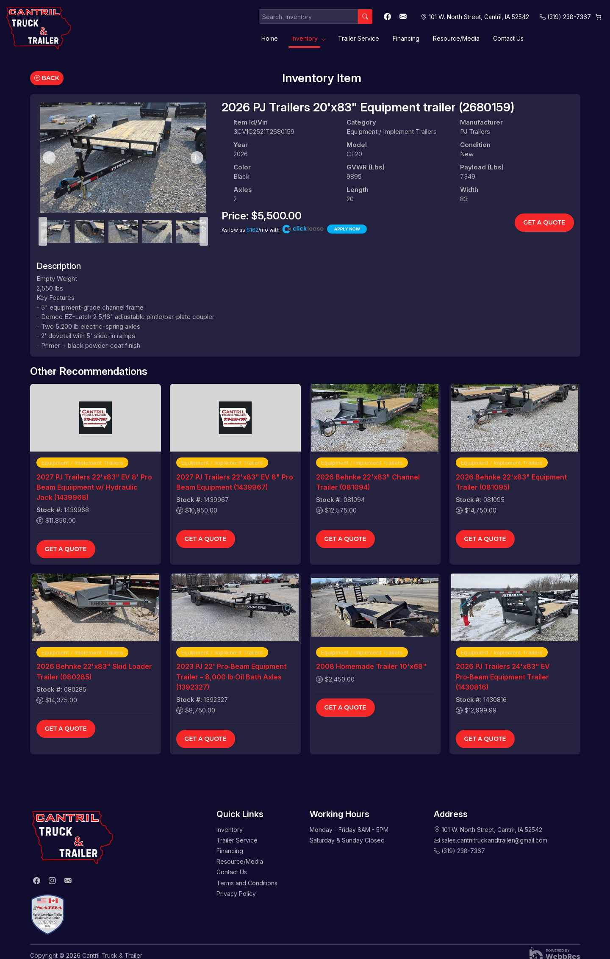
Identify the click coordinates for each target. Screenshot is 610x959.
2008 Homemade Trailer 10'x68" (371, 666)
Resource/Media (456, 38)
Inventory (304, 38)
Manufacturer (481, 122)
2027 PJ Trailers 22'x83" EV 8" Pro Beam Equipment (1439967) (234, 482)
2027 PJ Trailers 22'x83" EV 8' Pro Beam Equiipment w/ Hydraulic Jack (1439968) (94, 487)
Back (46, 78)
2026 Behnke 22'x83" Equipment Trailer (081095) (511, 482)
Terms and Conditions (246, 883)
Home (269, 38)
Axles (242, 190)
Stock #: (49, 510)
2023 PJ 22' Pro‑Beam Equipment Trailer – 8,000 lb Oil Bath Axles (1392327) (231, 676)
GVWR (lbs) (366, 167)
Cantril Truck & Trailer (112, 955)
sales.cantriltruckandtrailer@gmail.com (494, 840)
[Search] (365, 16)
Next (197, 157)
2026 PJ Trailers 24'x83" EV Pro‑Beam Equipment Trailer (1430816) (503, 676)
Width (469, 190)
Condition (475, 145)
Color (242, 167)
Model (357, 145)
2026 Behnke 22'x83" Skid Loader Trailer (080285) (94, 671)
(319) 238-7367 (569, 16)
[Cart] (598, 16)
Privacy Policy (236, 893)
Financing (406, 38)
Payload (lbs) (482, 167)
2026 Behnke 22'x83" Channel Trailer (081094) (368, 482)
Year (240, 145)
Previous (49, 157)
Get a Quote (544, 222)
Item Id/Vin (250, 122)
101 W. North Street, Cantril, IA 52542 (492, 829)
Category (361, 122)
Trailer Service (358, 38)
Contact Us (508, 38)
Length (358, 190)
